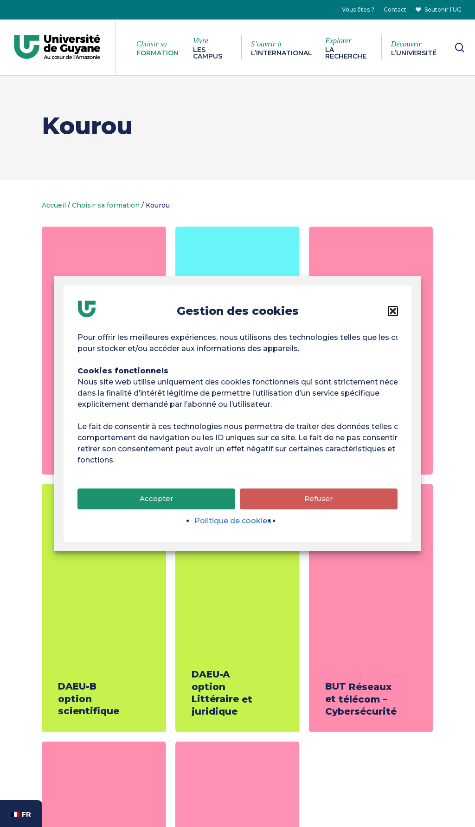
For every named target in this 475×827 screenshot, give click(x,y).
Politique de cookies (232, 521)
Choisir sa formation (106, 205)
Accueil (54, 205)
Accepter (156, 499)
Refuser (318, 499)
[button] (393, 312)
